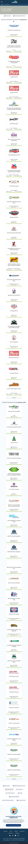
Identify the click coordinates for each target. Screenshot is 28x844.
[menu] (1, 2)
